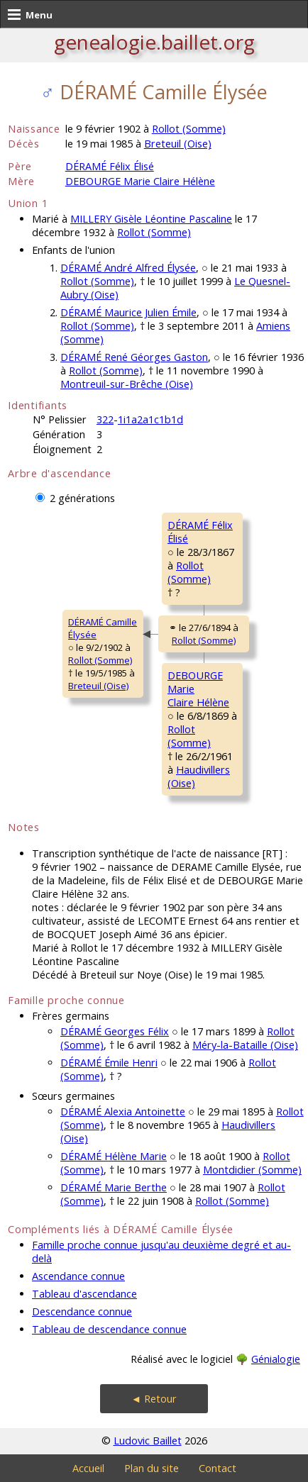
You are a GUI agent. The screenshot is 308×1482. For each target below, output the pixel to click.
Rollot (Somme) (189, 128)
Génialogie (275, 1359)
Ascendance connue (78, 1276)
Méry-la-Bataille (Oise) (245, 1045)
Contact (217, 1468)
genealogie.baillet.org (154, 41)
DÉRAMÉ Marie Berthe (113, 1187)
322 (105, 419)
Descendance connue (82, 1311)
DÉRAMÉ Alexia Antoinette (122, 1111)
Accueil (88, 1468)
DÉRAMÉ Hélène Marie (113, 1156)
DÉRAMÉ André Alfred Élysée (128, 267)
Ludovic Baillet (148, 1440)
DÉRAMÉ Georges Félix (114, 1031)
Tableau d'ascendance (84, 1293)
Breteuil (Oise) (177, 143)
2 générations (82, 498)
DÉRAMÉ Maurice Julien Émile (128, 312)
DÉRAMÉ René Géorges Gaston (134, 357)
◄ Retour (154, 1398)
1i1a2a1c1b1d (150, 419)
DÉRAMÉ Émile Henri (109, 1062)
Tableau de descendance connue (109, 1329)
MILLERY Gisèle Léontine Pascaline (151, 218)
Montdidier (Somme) (252, 1169)
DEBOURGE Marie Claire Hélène (140, 181)
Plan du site (151, 1468)
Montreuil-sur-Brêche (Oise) (126, 384)
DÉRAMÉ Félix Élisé (109, 166)
